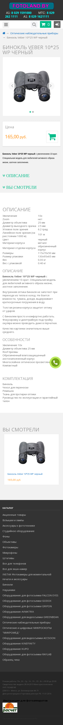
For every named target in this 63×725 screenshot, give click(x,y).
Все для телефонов (14, 563)
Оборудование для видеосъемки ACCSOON (29, 638)
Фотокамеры (10, 547)
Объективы (9, 541)
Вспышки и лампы (13, 520)
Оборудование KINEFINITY (19, 643)
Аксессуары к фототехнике (19, 525)
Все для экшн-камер (15, 569)
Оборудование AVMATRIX (18, 611)
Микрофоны (10, 552)
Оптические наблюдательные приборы (26, 622)
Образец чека (11, 659)
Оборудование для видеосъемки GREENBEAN (30, 617)
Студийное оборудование (18, 531)
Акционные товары (14, 514)
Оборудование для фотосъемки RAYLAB (27, 654)
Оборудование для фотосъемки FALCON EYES (30, 595)
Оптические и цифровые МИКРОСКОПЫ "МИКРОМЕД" (27, 630)
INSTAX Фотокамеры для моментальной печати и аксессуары (27, 577)
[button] (12, 87)
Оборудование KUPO (16, 649)
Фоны (6, 536)
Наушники (9, 590)
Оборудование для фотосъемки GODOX (27, 600)
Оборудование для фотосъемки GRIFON (27, 606)
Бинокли (8, 584)
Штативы (8, 558)
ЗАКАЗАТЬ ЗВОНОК (56, 362)
